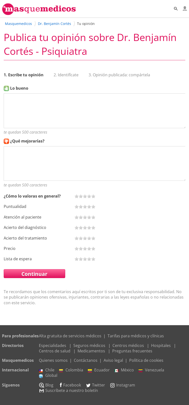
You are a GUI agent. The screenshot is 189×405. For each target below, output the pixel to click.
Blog (46, 385)
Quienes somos (53, 360)
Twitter (95, 385)
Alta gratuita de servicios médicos (70, 336)
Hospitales (161, 345)
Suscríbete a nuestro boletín (68, 390)
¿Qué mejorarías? (27, 141)
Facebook (69, 385)
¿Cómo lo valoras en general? (32, 196)
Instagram (122, 385)
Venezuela (151, 370)
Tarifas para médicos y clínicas (136, 336)
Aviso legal (113, 360)
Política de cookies (146, 360)
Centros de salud (54, 351)
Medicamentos (91, 351)
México (124, 370)
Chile (46, 370)
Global (48, 375)
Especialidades (52, 345)
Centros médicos (128, 345)
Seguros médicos (89, 345)
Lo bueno (19, 88)
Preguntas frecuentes (132, 351)
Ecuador (99, 370)
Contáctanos (85, 360)
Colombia (71, 370)
